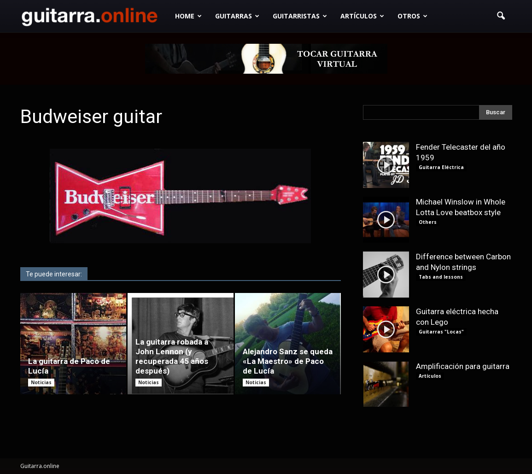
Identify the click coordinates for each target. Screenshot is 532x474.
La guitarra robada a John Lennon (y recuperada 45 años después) (171, 356)
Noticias (41, 382)
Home (188, 16)
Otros (412, 16)
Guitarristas (300, 16)
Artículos (362, 16)
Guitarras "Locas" (441, 331)
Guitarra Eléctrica (441, 167)
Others (428, 222)
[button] (501, 16)
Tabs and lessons (441, 277)
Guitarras (237, 16)
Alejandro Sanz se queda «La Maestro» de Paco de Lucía (288, 361)
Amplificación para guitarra (462, 366)
